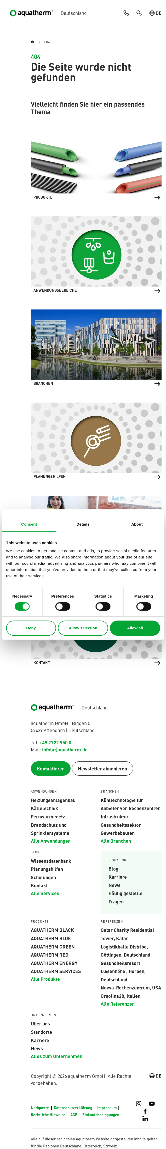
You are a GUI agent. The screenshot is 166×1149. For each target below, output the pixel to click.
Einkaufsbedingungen (100, 1114)
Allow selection (83, 628)
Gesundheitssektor (121, 824)
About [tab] (137, 524)
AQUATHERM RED (49, 954)
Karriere (117, 876)
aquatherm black (52, 930)
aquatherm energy (54, 963)
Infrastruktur (115, 816)
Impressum (107, 1107)
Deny (31, 628)
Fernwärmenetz (48, 816)
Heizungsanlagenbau (53, 800)
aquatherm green (53, 946)
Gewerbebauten (118, 833)
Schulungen (43, 877)
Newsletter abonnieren (102, 769)
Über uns (40, 1023)
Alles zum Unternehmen (56, 1056)
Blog (113, 868)
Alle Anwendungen (51, 840)
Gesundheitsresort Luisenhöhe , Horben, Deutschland (123, 971)
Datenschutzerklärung (73, 1107)
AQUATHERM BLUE (51, 938)
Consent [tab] (29, 524)
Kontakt (39, 885)
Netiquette (40, 1107)
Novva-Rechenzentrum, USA (131, 987)
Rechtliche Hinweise (48, 1114)
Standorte (41, 1032)
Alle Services (45, 893)
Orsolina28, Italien (120, 996)
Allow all (135, 628)
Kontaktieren (51, 769)
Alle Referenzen (118, 1003)
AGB (74, 1114)
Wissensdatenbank (51, 860)
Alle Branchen (116, 840)
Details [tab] (83, 524)
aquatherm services (56, 971)
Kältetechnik (44, 808)
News (114, 885)
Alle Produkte (45, 979)
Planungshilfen (47, 869)
